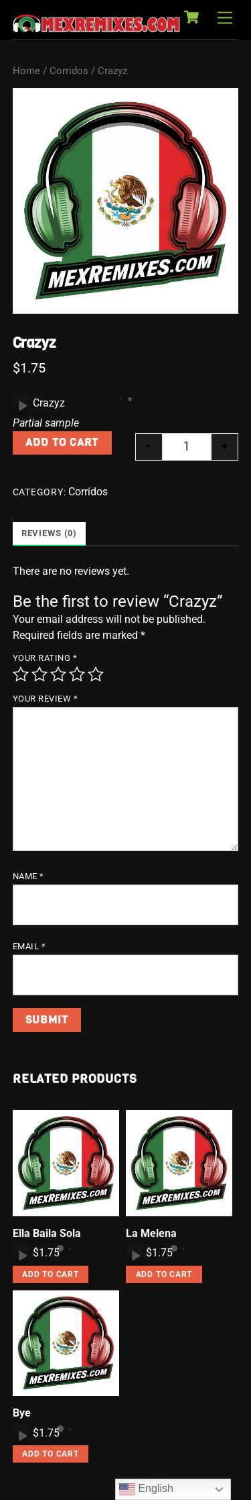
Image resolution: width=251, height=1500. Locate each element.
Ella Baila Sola (47, 1233)
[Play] (21, 405)
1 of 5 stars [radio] (21, 674)
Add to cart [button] (50, 1274)
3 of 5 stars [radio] (58, 674)
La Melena (151, 1233)
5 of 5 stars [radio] (96, 674)
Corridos (69, 71)
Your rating (45, 658)
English (146, 1489)
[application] (21, 405)
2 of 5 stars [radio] (39, 674)
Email (29, 946)
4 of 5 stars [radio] (77, 674)
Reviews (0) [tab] (49, 533)
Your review (45, 699)
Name (28, 876)
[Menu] (225, 18)
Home (26, 71)
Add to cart (61, 442)
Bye (22, 1413)
